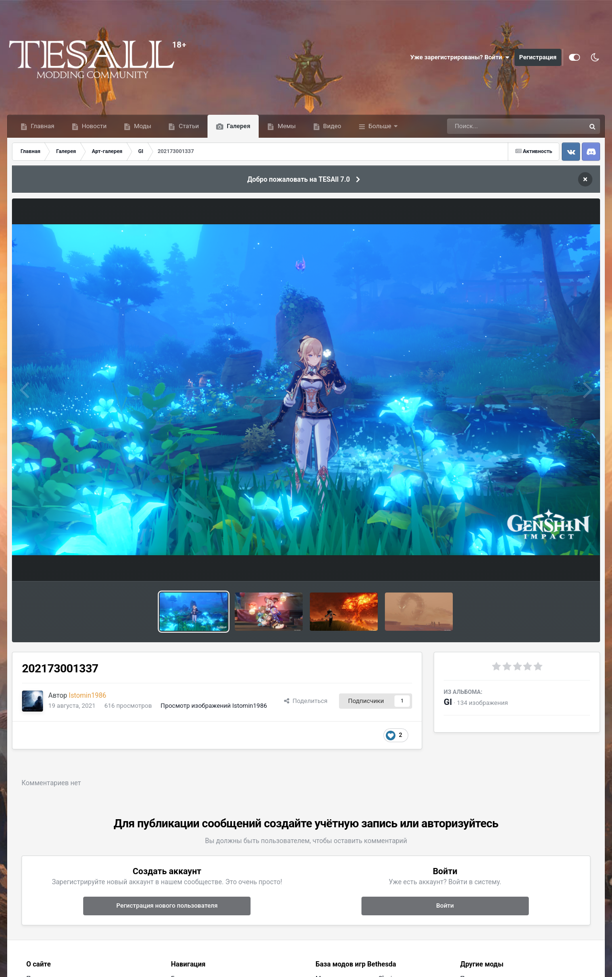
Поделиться (306, 700)
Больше (380, 126)
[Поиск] (498, 126)
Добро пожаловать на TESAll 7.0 (298, 179)
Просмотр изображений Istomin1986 (214, 705)
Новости (93, 126)
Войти (445, 905)
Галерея (237, 126)
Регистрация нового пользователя (167, 905)
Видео (331, 126)
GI (448, 702)
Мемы (285, 126)
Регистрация (538, 57)
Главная (42, 126)
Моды (141, 126)
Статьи (188, 126)
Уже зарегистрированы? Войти (460, 57)
